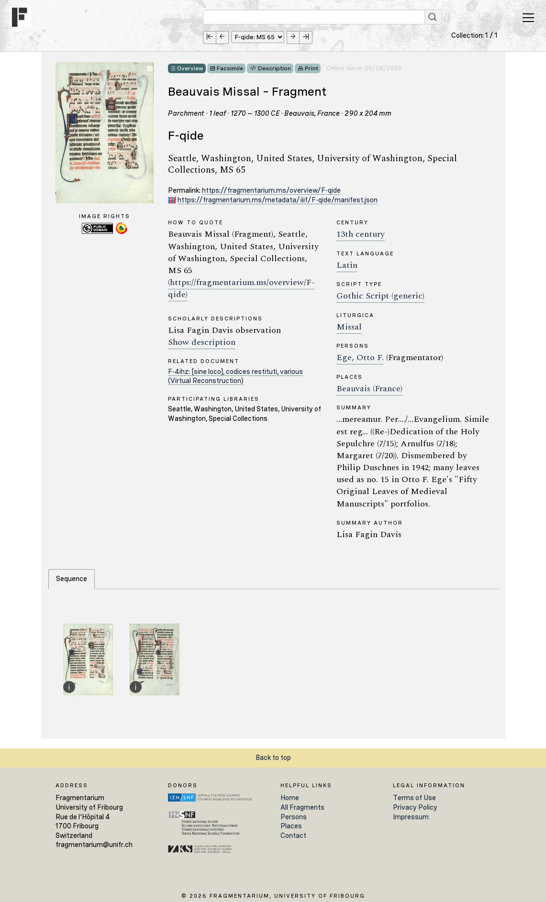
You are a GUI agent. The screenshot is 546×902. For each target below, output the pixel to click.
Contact (293, 835)
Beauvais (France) (369, 388)
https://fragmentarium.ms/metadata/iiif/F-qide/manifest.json (278, 200)
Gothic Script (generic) (380, 295)
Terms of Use (414, 798)
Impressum (411, 817)
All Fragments (302, 807)
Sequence (71, 579)
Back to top (273, 757)
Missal (349, 326)
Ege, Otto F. (360, 357)
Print (311, 68)
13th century (360, 234)
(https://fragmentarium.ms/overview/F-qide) (241, 288)
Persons (293, 817)
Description (274, 68)
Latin (346, 265)
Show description (201, 342)
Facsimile (230, 68)
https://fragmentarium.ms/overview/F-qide (271, 190)
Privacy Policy (415, 807)
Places (291, 826)
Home (289, 798)
